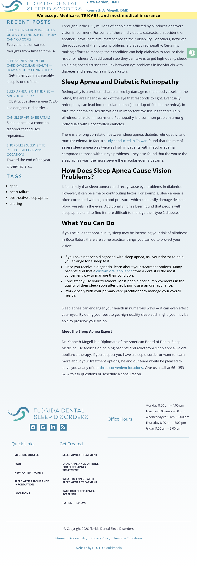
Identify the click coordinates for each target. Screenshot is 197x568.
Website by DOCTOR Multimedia (98, 548)
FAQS (18, 463)
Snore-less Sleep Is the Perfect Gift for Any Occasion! (26, 150)
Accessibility (78, 538)
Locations (22, 493)
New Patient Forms (28, 472)
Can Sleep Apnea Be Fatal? (28, 117)
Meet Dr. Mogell (26, 455)
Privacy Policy (101, 538)
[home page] (98, 6)
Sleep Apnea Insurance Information (31, 482)
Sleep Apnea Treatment (80, 455)
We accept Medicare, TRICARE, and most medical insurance (98, 15)
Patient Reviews (74, 503)
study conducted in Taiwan (125, 140)
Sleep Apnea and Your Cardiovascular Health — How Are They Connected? (29, 65)
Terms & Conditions (128, 538)
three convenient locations (121, 367)
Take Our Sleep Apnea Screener (79, 492)
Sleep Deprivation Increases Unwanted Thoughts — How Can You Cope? (31, 34)
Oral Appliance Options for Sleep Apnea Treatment (81, 467)
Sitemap (61, 538)
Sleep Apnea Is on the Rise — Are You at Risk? (30, 93)
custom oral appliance (114, 271)
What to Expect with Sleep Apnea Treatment (80, 480)
